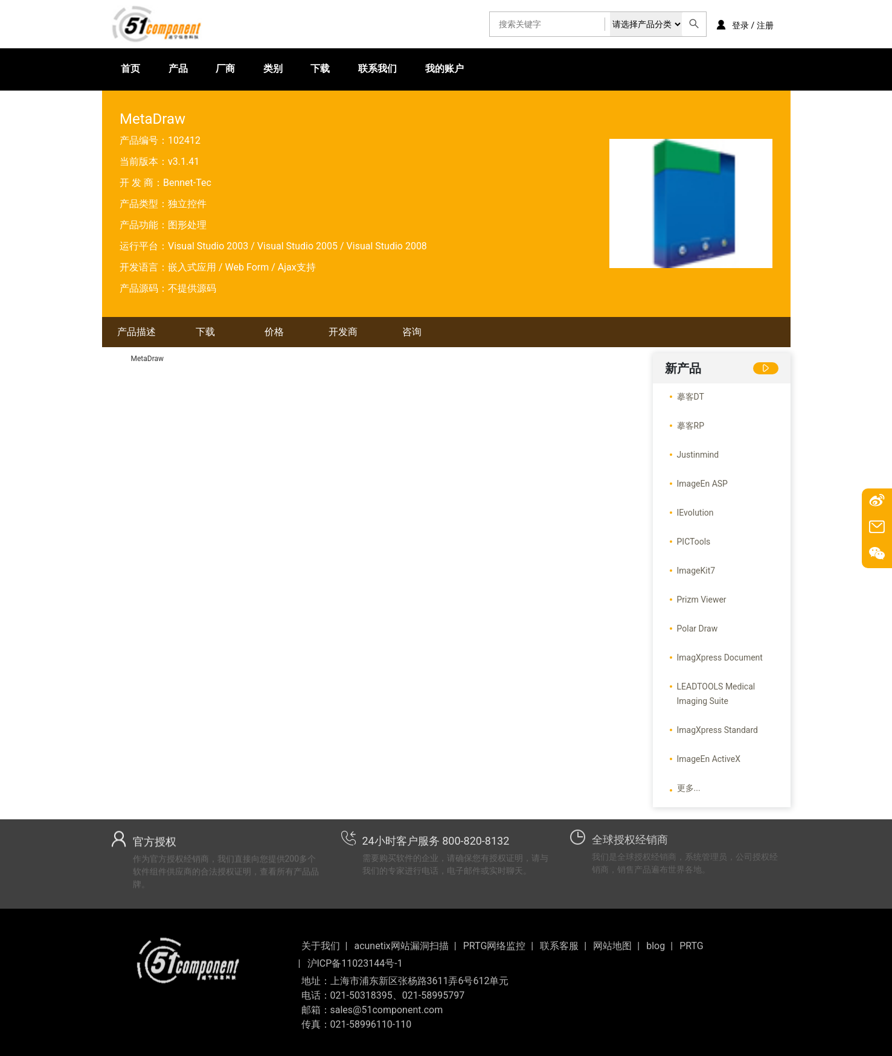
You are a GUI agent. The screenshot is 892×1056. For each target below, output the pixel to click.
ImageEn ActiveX (709, 759)
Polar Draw (697, 628)
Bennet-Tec (187, 182)
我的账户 (397, 69)
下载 (288, 69)
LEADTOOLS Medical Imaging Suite (716, 694)
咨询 (412, 332)
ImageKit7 (696, 570)
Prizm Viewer (702, 599)
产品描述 (136, 332)
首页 (130, 69)
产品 (169, 69)
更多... (689, 788)
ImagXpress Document (720, 657)
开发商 (343, 332)
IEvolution (695, 512)
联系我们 (338, 69)
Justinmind (698, 454)
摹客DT (690, 397)
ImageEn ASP (702, 483)
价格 (274, 332)
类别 (248, 69)
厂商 (209, 69)
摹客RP (690, 425)
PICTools (694, 541)
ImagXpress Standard (717, 730)
